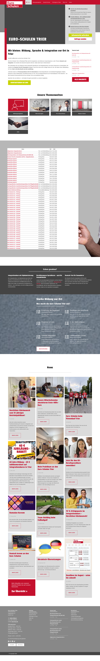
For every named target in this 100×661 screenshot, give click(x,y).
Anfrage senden (80, 45)
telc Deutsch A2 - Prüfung (13, 209)
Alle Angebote (80, 85)
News (70, 2)
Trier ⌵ (28, 2)
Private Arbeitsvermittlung (13, 195)
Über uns (65, 2)
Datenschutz (74, 620)
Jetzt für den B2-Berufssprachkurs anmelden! (73, 469)
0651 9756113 (13, 624)
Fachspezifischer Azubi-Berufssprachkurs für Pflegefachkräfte (81, 66)
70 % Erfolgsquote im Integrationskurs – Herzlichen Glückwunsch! (76, 519)
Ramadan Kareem (17, 518)
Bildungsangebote (37, 2)
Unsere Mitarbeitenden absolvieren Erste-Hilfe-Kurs (48, 408)
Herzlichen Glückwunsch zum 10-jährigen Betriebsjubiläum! (19, 418)
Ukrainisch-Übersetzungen (49, 565)
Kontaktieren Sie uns (19, 88)
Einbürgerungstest (12, 164)
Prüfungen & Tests (56, 2)
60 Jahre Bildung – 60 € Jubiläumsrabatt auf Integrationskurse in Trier (20, 470)
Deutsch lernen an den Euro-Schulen (19, 560)
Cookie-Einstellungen (76, 622)
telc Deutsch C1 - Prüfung (13, 244)
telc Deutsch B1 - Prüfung (13, 221)
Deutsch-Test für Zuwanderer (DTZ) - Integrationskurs (20, 162)
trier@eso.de (15, 627)
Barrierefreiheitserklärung (77, 625)
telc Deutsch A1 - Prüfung (13, 197)
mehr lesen (15, 441)
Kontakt (12, 650)
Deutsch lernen (46, 2)
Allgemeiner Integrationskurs (78, 79)
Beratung (20, 650)
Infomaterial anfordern (80, 41)
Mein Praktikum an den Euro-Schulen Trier (48, 473)
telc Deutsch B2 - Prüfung (13, 232)
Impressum (73, 618)
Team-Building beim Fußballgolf (46, 524)
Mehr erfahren (43, 354)
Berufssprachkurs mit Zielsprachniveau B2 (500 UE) (81, 60)
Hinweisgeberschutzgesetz (77, 624)
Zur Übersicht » (19, 597)
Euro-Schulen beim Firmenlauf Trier (74, 423)
